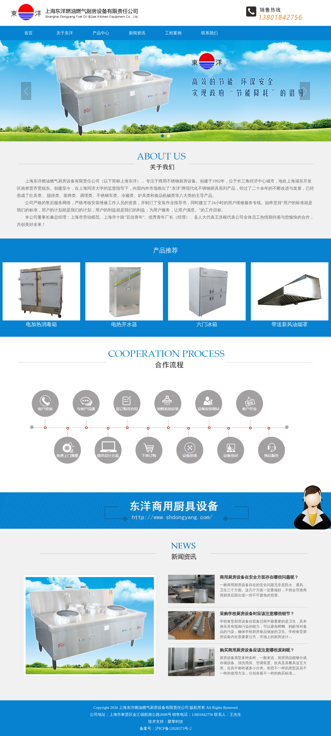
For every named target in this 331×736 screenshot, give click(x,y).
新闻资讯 (137, 33)
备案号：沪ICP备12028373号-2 (166, 728)
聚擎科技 (175, 721)
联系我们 (209, 33)
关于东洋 (64, 33)
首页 (28, 33)
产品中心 (101, 33)
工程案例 (173, 33)
